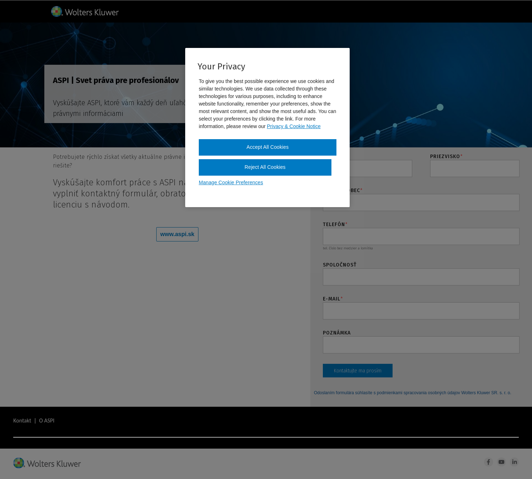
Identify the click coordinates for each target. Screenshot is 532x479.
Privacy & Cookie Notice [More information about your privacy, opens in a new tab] (294, 126)
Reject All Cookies (265, 167)
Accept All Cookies (268, 147)
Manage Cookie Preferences (231, 182)
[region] (267, 127)
